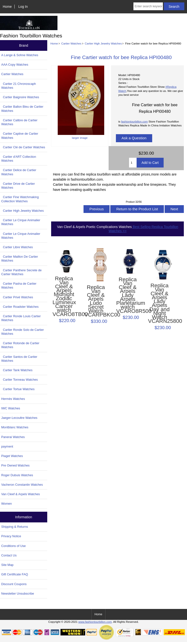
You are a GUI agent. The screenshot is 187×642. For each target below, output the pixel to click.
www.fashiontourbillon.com (95, 621)
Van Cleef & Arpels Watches (20, 494)
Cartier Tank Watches (16, 370)
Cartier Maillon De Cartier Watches (19, 258)
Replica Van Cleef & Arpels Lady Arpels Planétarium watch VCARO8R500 (127, 295)
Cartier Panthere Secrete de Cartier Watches (21, 272)
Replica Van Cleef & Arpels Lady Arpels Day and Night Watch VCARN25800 (159, 303)
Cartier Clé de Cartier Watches (23, 147)
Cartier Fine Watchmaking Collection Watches (20, 199)
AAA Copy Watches (14, 64)
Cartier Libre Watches (17, 247)
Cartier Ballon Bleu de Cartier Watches (22, 108)
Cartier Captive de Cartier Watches (19, 135)
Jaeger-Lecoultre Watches (19, 418)
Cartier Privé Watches (17, 297)
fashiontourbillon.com (134, 121)
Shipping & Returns (14, 526)
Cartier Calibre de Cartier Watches (19, 122)
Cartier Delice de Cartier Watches (18, 172)
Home (7, 7)
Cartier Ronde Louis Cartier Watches (21, 318)
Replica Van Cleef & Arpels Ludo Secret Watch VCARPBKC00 (95, 301)
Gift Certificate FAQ (14, 574)
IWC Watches (10, 408)
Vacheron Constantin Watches (22, 484)
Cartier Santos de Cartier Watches (19, 358)
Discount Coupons (14, 584)
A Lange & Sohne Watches (19, 55)
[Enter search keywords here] (148, 6)
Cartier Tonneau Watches (19, 379)
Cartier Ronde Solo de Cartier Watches (22, 331)
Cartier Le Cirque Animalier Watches (20, 222)
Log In (23, 7)
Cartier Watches (71, 43)
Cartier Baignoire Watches (20, 97)
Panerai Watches (13, 437)
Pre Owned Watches (15, 465)
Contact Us (9, 555)
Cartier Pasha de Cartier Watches (19, 285)
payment (7, 446)
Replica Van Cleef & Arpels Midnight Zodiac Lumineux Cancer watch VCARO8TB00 (64, 296)
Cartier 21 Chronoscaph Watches (18, 85)
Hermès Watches (13, 399)
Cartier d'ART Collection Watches (18, 158)
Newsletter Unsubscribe (17, 593)
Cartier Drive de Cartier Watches (18, 185)
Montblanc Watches (14, 427)
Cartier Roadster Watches (19, 306)
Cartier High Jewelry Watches (103, 43)
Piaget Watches (12, 456)
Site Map (7, 565)
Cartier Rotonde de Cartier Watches (20, 345)
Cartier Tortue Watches (18, 389)
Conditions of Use (13, 546)
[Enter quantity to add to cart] (133, 162)
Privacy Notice (11, 536)
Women (6, 503)
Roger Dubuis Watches (17, 475)
